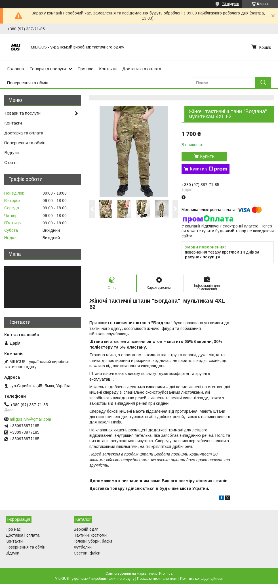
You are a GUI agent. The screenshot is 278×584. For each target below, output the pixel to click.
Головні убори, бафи (93, 541)
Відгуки (11, 152)
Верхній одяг (86, 529)
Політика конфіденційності (201, 579)
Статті (10, 162)
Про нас (85, 68)
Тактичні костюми (90, 535)
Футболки (83, 547)
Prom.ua (165, 573)
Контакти (108, 68)
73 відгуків (230, 4)
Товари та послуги (48, 68)
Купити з (208, 169)
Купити (207, 156)
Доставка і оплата (22, 535)
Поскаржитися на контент (157, 579)
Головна (15, 68)
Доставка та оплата (141, 68)
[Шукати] (263, 82)
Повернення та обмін (27, 82)
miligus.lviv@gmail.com (30, 419)
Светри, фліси (87, 553)
